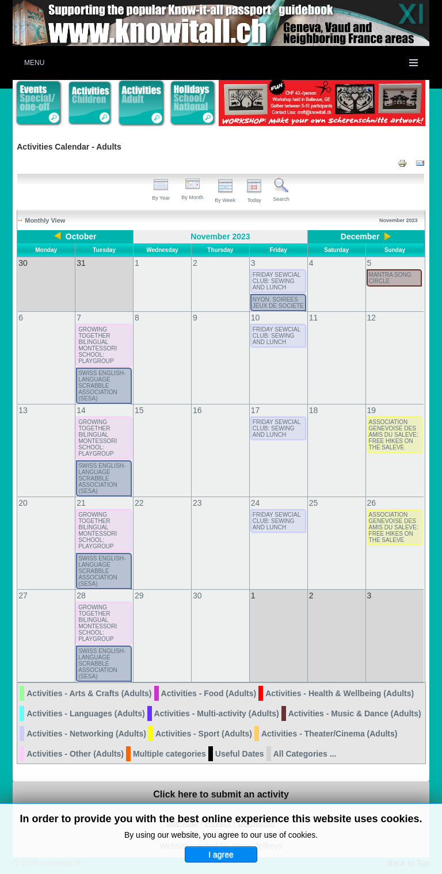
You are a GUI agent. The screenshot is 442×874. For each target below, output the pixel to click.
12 (371, 317)
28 (81, 595)
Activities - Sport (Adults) (203, 733)
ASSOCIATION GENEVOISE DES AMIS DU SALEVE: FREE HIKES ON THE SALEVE (393, 435)
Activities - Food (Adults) (209, 693)
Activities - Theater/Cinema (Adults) (329, 733)
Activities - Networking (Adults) (86, 733)
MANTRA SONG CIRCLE (390, 278)
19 (371, 410)
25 (313, 502)
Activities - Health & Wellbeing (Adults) (339, 693)
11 (313, 317)
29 (139, 595)
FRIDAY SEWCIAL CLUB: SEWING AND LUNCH (276, 281)
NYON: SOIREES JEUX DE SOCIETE (278, 302)
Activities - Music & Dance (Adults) (354, 713)
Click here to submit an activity (221, 794)
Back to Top (408, 863)
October (81, 236)
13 (23, 410)
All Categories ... (305, 753)
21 (81, 502)
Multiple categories (169, 753)
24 (255, 502)
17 (255, 410)
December (360, 236)
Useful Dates (239, 753)
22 (139, 502)
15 (139, 410)
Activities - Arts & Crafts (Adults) (88, 693)
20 (23, 502)
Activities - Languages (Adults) (85, 713)
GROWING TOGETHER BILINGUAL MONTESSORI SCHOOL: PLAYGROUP (97, 345)
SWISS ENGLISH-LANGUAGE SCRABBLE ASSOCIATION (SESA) (101, 386)
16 (197, 410)
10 (255, 317)
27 (23, 595)
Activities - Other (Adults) (75, 753)
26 (371, 502)
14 (81, 410)
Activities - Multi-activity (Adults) (216, 713)
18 (313, 410)
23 (197, 502)
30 (197, 595)
